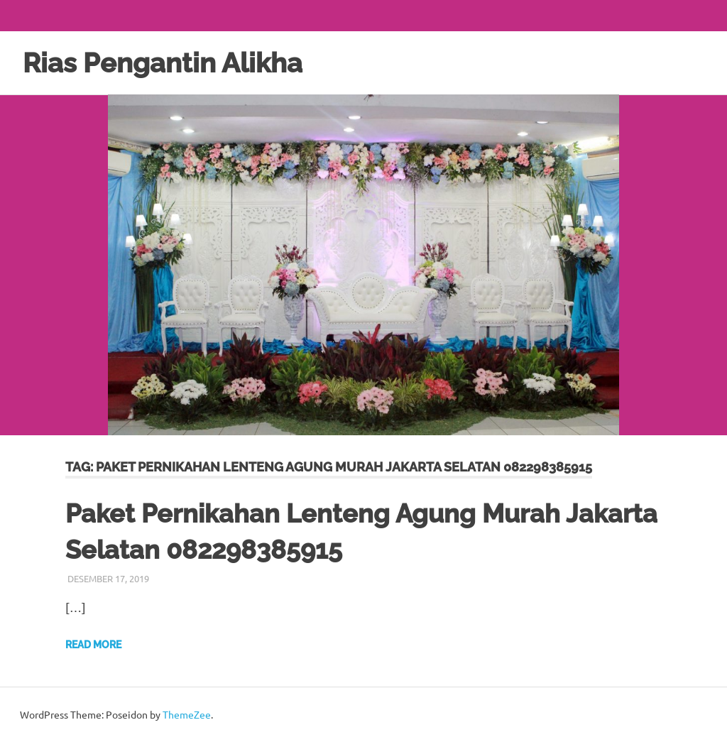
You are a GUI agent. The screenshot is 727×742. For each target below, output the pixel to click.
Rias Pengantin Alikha (162, 63)
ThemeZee (187, 714)
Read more (93, 644)
